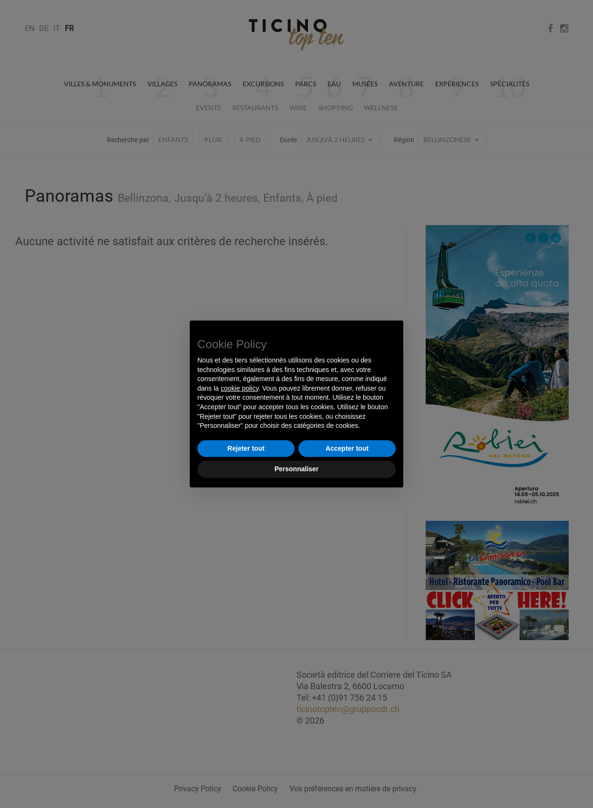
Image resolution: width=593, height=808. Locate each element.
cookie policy (239, 388)
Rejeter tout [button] (246, 448)
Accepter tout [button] (347, 448)
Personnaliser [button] (297, 469)
